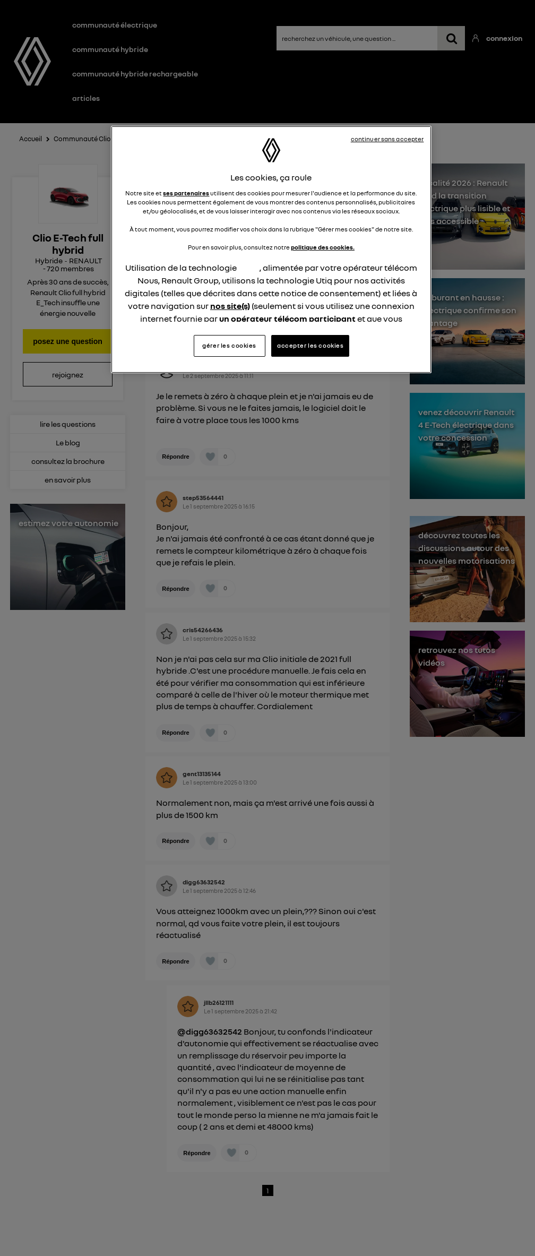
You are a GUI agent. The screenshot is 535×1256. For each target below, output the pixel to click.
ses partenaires (186, 193)
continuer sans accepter (387, 139)
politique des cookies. (323, 247)
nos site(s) (230, 305)
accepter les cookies (310, 345)
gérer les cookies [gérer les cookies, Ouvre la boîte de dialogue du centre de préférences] (229, 345)
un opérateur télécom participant (287, 318)
